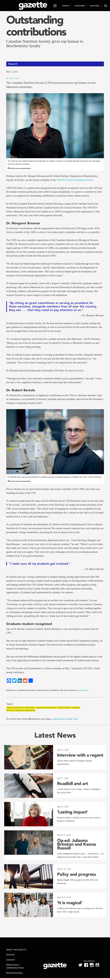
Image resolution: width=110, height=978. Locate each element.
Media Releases (14, 973)
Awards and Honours (15, 708)
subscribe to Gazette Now (65, 719)
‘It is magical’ (69, 903)
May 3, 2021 (12, 71)
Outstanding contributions (36, 26)
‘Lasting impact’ (72, 812)
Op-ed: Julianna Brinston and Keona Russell (76, 844)
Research (76, 708)
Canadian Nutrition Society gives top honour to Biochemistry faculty (44, 43)
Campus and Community (46, 708)
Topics (9, 704)
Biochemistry (30, 708)
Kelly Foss (14, 78)
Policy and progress (76, 874)
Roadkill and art (72, 783)
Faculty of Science (64, 708)
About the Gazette (16, 950)
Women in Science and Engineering (21, 710)
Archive (10, 955)
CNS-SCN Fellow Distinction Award (74, 180)
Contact (10, 960)
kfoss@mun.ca (82, 690)
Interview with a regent (80, 755)
